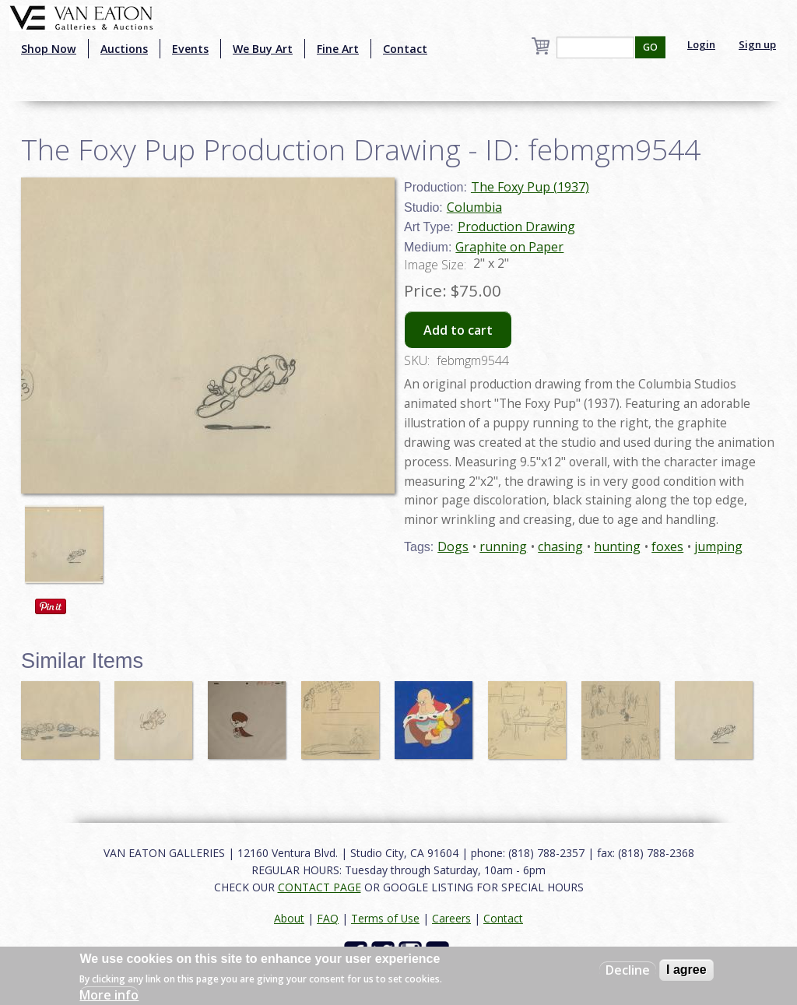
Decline (628, 970)
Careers (451, 918)
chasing (560, 546)
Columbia (474, 207)
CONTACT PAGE (319, 887)
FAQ (328, 918)
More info (109, 994)
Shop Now (48, 48)
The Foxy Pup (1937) (530, 186)
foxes (667, 546)
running (503, 546)
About (289, 918)
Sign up (757, 44)
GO (650, 47)
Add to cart (458, 330)
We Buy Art (263, 48)
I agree (686, 969)
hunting (617, 546)
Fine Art (338, 48)
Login (701, 44)
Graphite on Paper (509, 246)
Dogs (453, 546)
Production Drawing (516, 226)
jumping (718, 546)
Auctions (124, 48)
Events (190, 48)
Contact (405, 48)
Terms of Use (385, 918)
